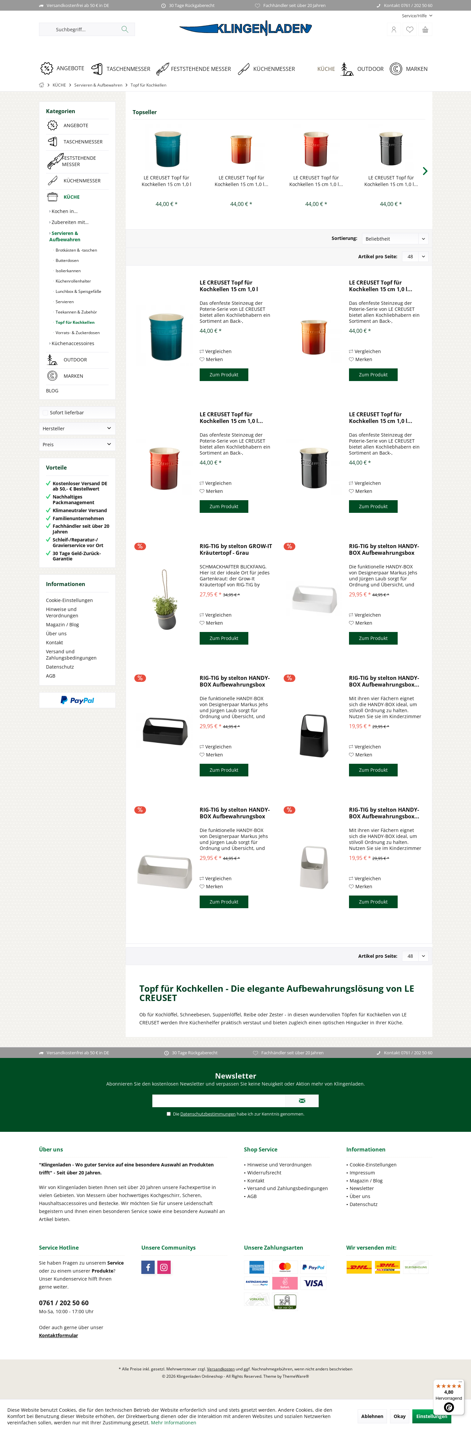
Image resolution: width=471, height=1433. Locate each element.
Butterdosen (67, 260)
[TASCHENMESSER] (122, 69)
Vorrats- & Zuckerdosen (77, 332)
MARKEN (73, 376)
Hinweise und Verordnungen (62, 612)
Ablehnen (372, 1416)
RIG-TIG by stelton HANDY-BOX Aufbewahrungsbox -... (384, 549)
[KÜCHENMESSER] (268, 69)
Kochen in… (64, 211)
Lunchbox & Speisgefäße (78, 291)
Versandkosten (221, 1369)
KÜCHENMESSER (82, 180)
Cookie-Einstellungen (69, 600)
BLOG (52, 390)
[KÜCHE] (320, 69)
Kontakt (54, 642)
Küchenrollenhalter (73, 281)
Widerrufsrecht (264, 1172)
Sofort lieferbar (67, 412)
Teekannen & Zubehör (76, 312)
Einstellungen (431, 1416)
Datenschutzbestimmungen (208, 1114)
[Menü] (460, 1383)
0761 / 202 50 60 (64, 1303)
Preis (48, 444)
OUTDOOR (75, 359)
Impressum (362, 1172)
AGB (50, 676)
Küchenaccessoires (72, 343)
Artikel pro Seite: (377, 256)
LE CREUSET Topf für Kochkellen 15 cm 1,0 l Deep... (166, 181)
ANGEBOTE (76, 125)
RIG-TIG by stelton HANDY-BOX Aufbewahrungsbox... (384, 681)
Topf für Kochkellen (75, 322)
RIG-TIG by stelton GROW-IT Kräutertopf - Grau (236, 549)
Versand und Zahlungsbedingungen (71, 654)
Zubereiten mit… (69, 222)
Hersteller (54, 428)
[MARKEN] (410, 69)
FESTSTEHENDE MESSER (79, 161)
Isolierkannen (68, 271)
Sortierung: (344, 238)
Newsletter (362, 1188)
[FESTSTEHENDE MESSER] (196, 69)
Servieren (64, 302)
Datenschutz (60, 667)
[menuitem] (414, 16)
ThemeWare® (296, 1376)
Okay (400, 1416)
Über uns (56, 633)
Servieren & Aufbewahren (64, 236)
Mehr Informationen (173, 1422)
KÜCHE (72, 197)
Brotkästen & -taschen (76, 250)
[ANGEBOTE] (64, 68)
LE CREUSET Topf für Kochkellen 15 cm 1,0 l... (241, 180)
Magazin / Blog (62, 624)
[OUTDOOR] (364, 69)
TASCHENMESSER (83, 141)
